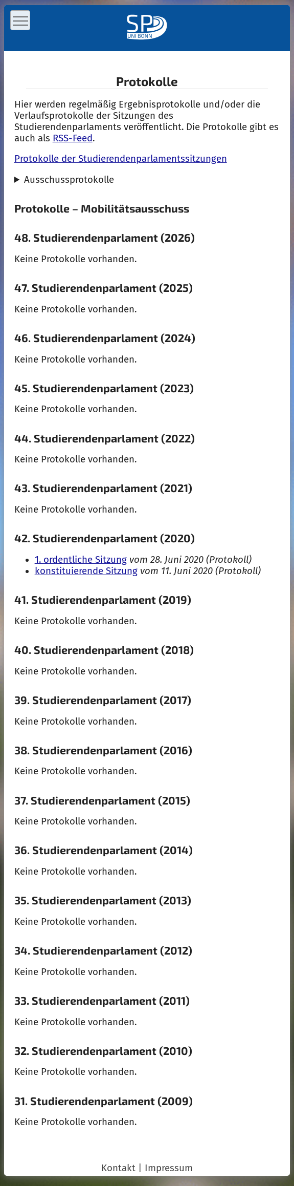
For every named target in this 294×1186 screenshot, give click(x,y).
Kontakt (118, 1168)
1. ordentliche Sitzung (81, 559)
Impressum (169, 1168)
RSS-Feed (73, 138)
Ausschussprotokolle (69, 179)
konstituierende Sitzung (86, 571)
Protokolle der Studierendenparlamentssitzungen (120, 158)
